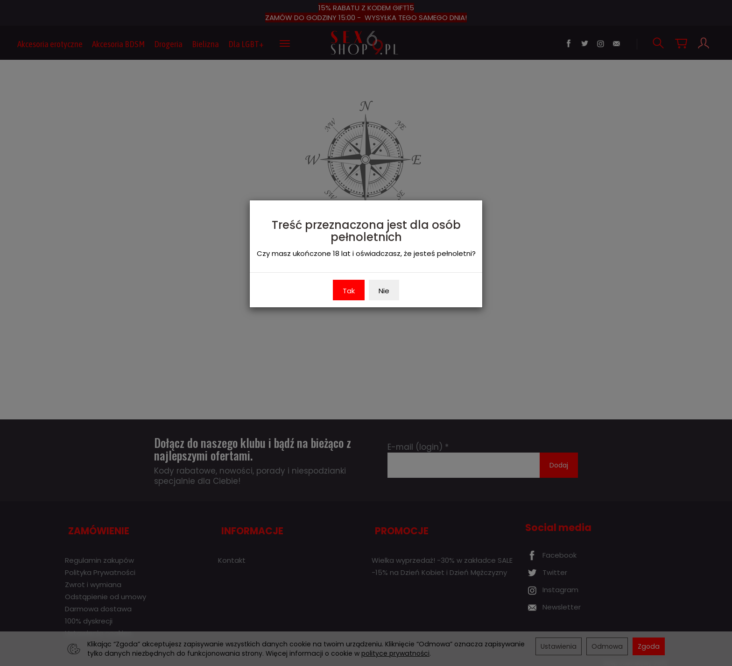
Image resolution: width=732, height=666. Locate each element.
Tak (349, 291)
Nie (384, 291)
